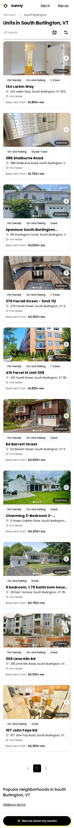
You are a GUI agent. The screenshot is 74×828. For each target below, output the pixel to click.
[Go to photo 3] (38, 73)
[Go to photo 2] (36, 73)
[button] (37, 74)
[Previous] (28, 768)
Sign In (45, 6)
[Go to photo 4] (40, 73)
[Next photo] (62, 58)
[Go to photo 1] (33, 73)
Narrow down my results (37, 821)
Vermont (9, 15)
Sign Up (63, 6)
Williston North (14, 804)
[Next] (46, 768)
